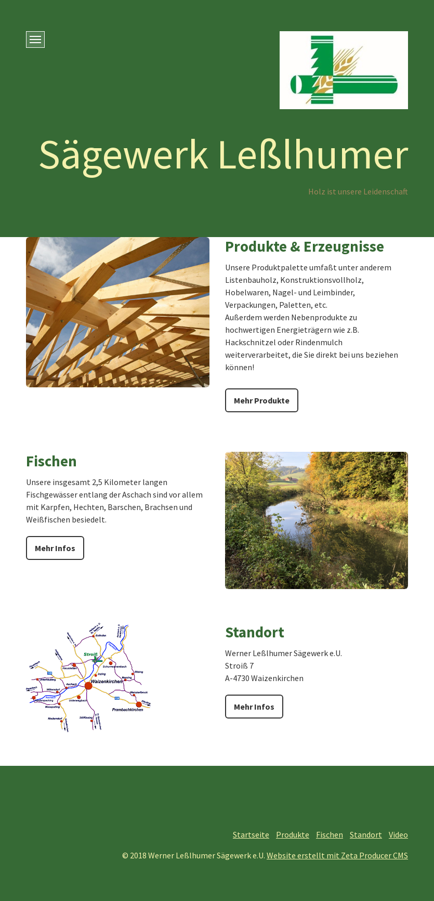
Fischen (329, 834)
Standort (366, 834)
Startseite (251, 834)
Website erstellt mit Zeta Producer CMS (337, 855)
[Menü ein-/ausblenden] (35, 39)
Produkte (292, 834)
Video (398, 834)
